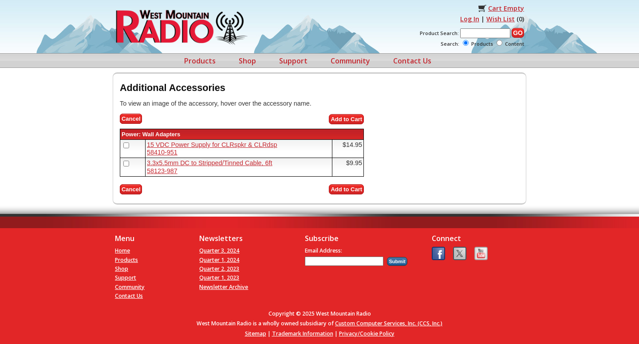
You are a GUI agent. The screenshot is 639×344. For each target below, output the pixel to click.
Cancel (131, 118)
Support (293, 61)
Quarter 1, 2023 (219, 277)
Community (350, 61)
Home (122, 250)
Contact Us (412, 61)
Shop (247, 61)
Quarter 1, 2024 (219, 260)
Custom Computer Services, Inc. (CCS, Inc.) (388, 323)
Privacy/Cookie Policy (366, 333)
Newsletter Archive (223, 287)
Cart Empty (506, 8)
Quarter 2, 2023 (219, 269)
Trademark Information (302, 333)
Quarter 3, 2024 (219, 250)
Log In (469, 19)
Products (200, 61)
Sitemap (255, 333)
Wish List (500, 19)
